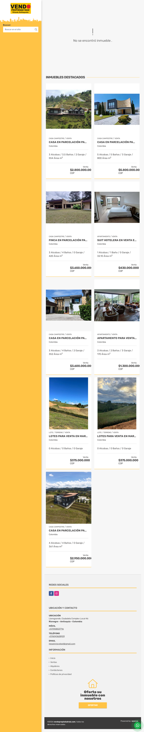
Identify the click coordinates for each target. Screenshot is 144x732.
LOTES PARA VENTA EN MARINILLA (68, 436)
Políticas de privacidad (60, 674)
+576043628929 (57, 636)
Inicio (52, 658)
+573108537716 (56, 629)
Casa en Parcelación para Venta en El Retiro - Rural (68, 142)
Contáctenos (56, 670)
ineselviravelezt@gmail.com (62, 644)
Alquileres (54, 666)
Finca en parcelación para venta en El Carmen (68, 240)
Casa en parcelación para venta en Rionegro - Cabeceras (117, 142)
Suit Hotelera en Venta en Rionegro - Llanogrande (117, 240)
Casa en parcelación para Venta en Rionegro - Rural (68, 338)
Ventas (53, 662)
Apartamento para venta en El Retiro (117, 338)
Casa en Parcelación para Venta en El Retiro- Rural (68, 530)
